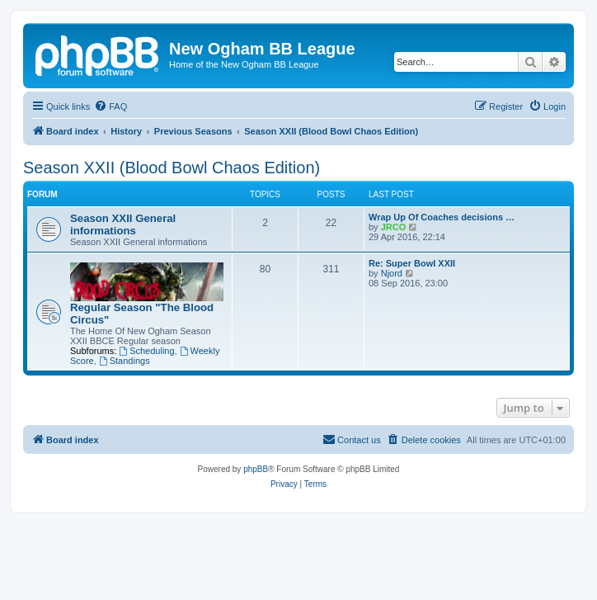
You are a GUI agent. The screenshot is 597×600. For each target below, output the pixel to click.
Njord (391, 273)
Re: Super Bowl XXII (412, 263)
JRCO (394, 227)
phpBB (255, 469)
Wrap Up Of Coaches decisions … (442, 217)
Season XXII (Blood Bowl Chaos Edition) (171, 167)
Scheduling (146, 351)
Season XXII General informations (123, 224)
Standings (124, 361)
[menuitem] (110, 106)
